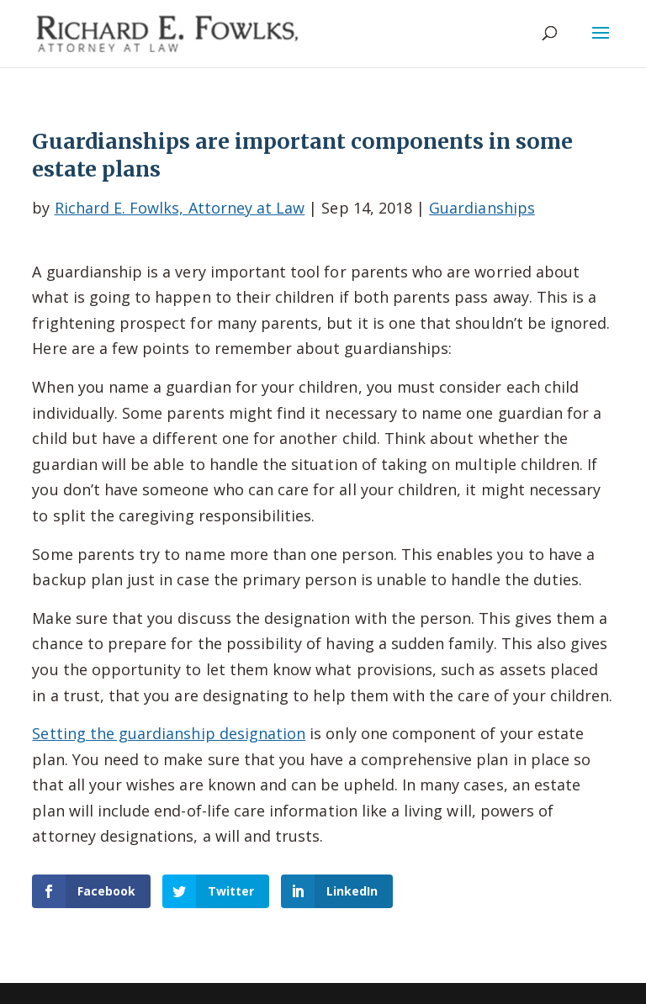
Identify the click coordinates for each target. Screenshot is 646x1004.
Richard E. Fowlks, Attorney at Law (180, 208)
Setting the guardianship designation (168, 733)
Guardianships (482, 208)
